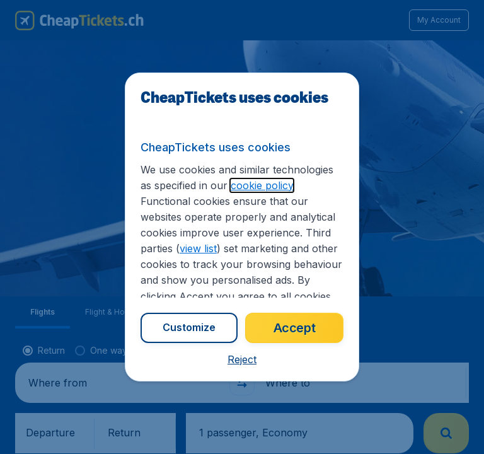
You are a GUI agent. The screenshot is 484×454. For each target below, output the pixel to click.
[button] (242, 359)
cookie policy (262, 185)
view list (198, 248)
